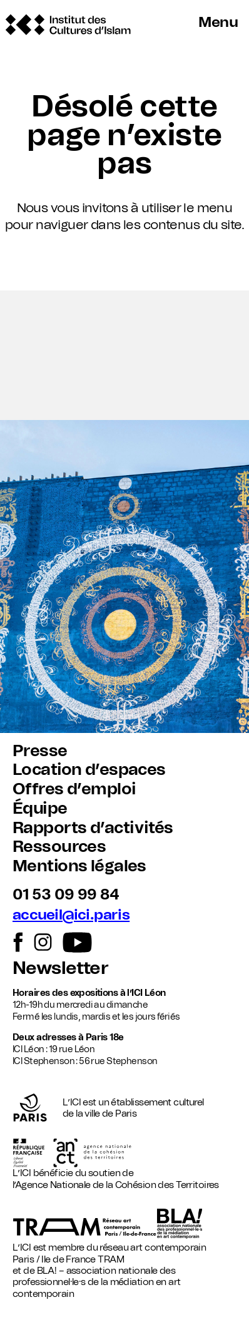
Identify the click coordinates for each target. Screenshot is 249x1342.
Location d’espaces (89, 770)
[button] (124, 355)
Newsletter (60, 969)
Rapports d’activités (93, 828)
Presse (40, 751)
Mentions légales (79, 866)
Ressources (59, 847)
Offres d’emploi (74, 789)
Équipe (40, 809)
